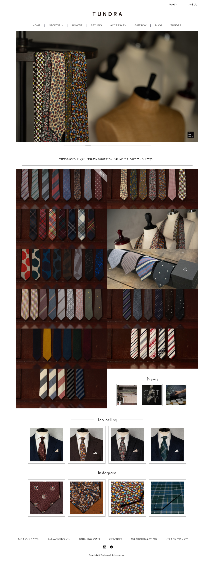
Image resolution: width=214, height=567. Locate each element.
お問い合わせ (115, 539)
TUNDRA (175, 25)
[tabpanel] (107, 86)
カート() (192, 4)
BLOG (158, 25)
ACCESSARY (118, 25)
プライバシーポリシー (177, 539)
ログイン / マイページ (29, 539)
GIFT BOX (140, 25)
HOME (37, 25)
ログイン (173, 4)
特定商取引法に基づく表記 (144, 539)
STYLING (96, 25)
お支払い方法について (59, 539)
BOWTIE (77, 25)
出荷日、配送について (90, 539)
